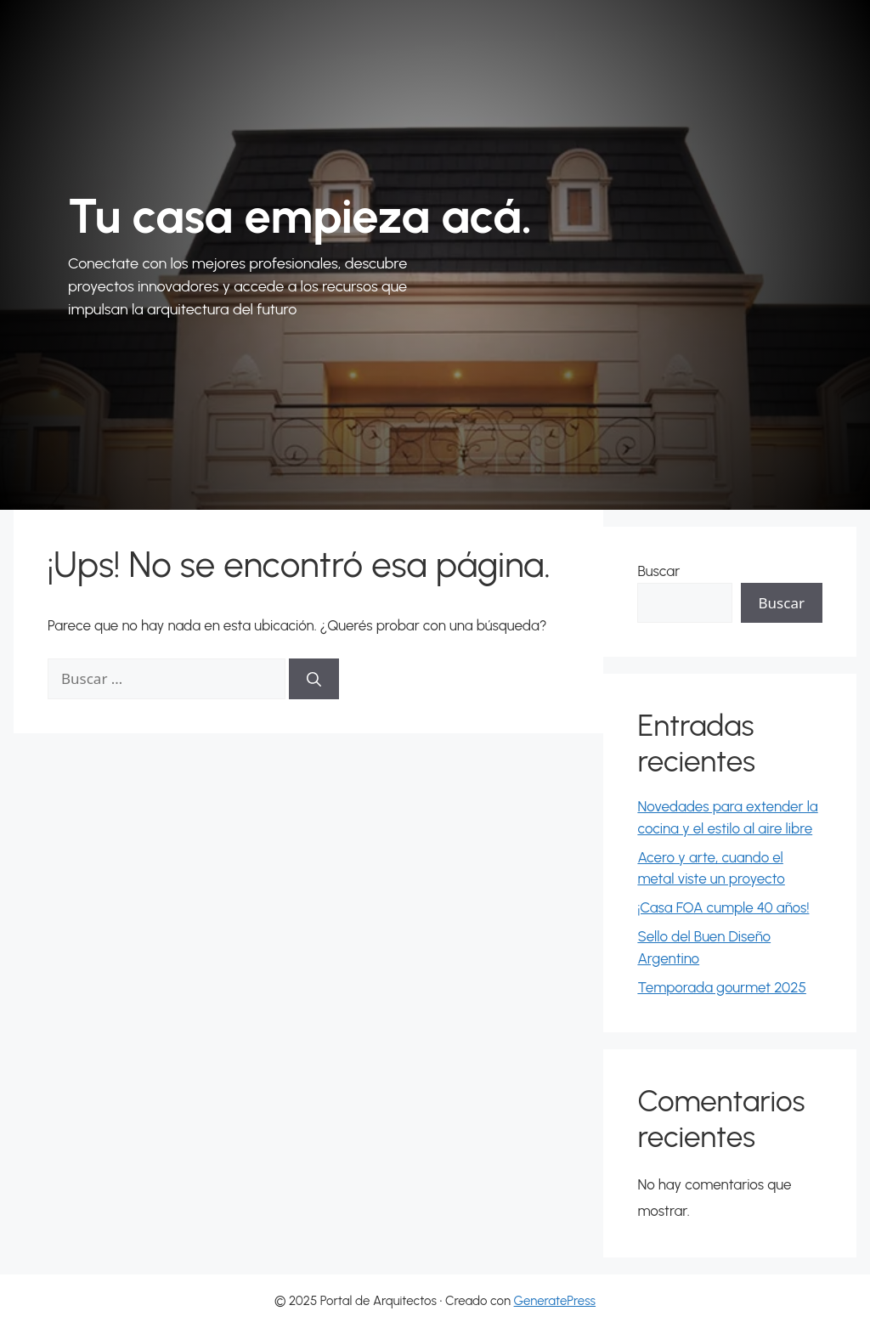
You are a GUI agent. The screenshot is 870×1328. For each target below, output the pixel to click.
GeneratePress (555, 1300)
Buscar (658, 570)
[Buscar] (314, 678)
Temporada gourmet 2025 (721, 987)
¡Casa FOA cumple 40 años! (723, 907)
